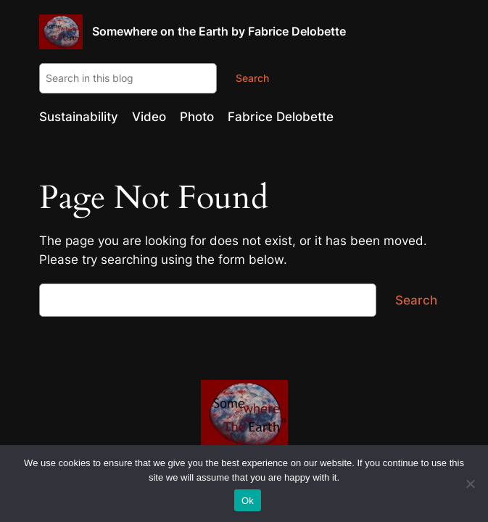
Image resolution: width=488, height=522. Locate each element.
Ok (247, 500)
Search (252, 78)
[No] (470, 483)
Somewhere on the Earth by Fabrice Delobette (219, 31)
